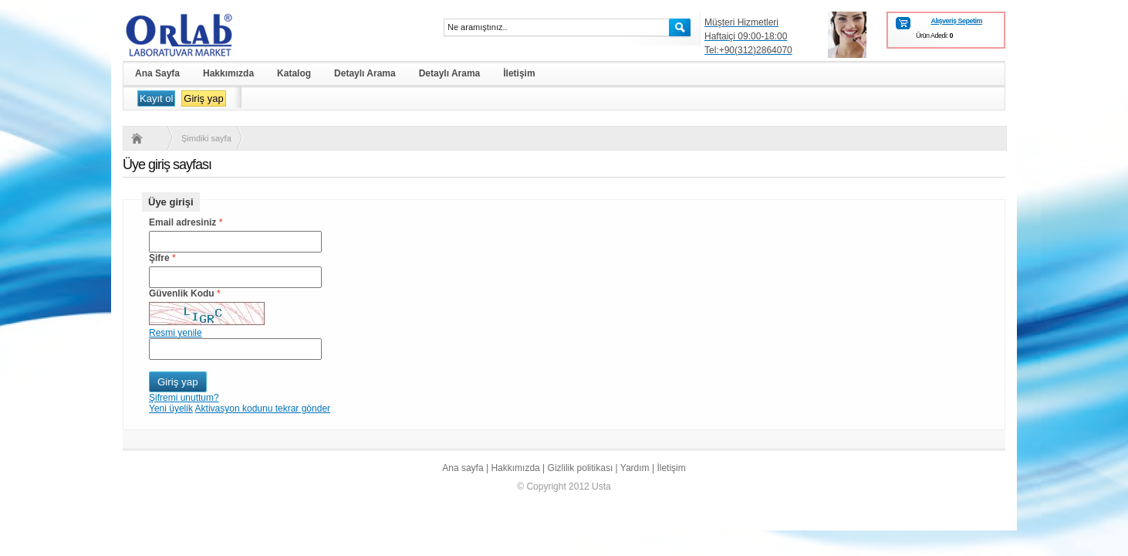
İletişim (671, 468)
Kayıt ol (156, 98)
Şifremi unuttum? (184, 397)
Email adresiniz (182, 222)
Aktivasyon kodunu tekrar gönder (262, 408)
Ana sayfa (462, 468)
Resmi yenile (175, 332)
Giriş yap (203, 98)
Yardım (635, 468)
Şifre (159, 258)
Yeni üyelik (171, 408)
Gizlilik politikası (580, 468)
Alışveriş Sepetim (956, 21)
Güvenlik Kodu (181, 293)
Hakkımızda (515, 468)
